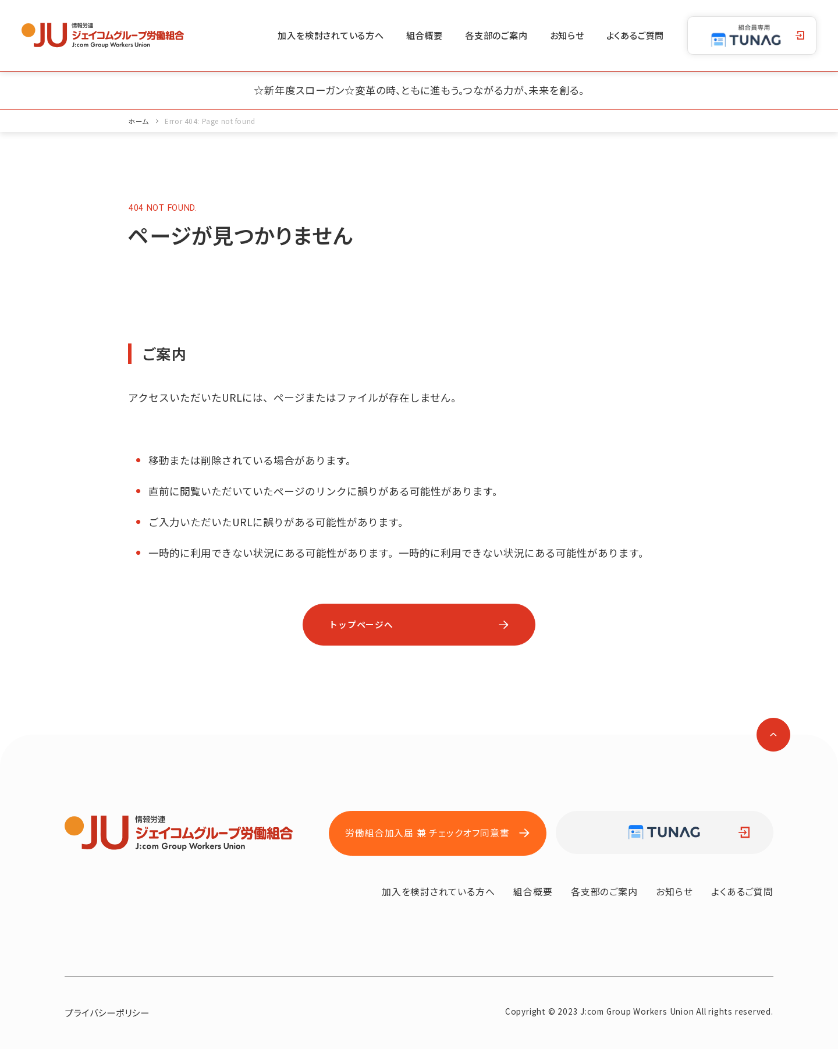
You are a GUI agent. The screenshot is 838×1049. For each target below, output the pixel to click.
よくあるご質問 (635, 35)
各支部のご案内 (496, 35)
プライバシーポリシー (107, 1012)
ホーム (138, 121)
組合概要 (424, 35)
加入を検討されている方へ (331, 35)
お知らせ (567, 35)
